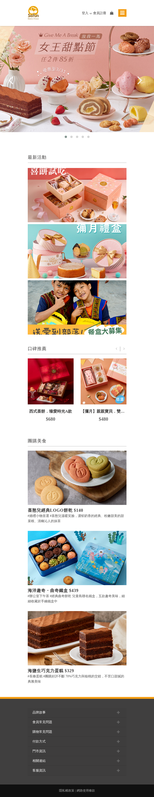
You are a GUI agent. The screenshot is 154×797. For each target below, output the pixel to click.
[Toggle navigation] (122, 13)
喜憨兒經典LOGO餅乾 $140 (55, 510)
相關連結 (77, 761)
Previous (116, 349)
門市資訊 (77, 751)
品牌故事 (77, 712)
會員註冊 (99, 13)
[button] (66, 136)
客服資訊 (77, 770)
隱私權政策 (66, 790)
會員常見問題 (77, 722)
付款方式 (77, 741)
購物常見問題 (77, 732)
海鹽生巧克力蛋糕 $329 (51, 670)
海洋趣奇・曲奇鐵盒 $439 (53, 590)
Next (124, 349)
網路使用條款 (86, 790)
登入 (85, 13)
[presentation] (10, 84)
